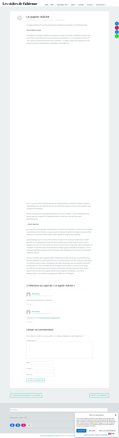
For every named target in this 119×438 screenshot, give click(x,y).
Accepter (81, 430)
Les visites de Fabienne (20, 3)
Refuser (92, 430)
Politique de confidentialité (101, 434)
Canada (82, 4)
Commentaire (31, 340)
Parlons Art (101, 4)
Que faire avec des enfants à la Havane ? (27, 395)
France (90, 4)
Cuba (73, 4)
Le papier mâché (37, 16)
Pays (63, 20)
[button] (116, 415)
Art (59, 20)
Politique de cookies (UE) (18, 417)
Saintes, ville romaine (98, 395)
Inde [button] (53, 4)
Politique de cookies (89, 434)
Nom (28, 362)
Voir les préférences (107, 430)
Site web (29, 374)
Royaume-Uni (63, 4)
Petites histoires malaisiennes (50, 318)
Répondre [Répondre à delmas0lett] (29, 304)
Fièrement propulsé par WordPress (50, 435)
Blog (47, 5)
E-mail (29, 368)
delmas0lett (36, 294)
